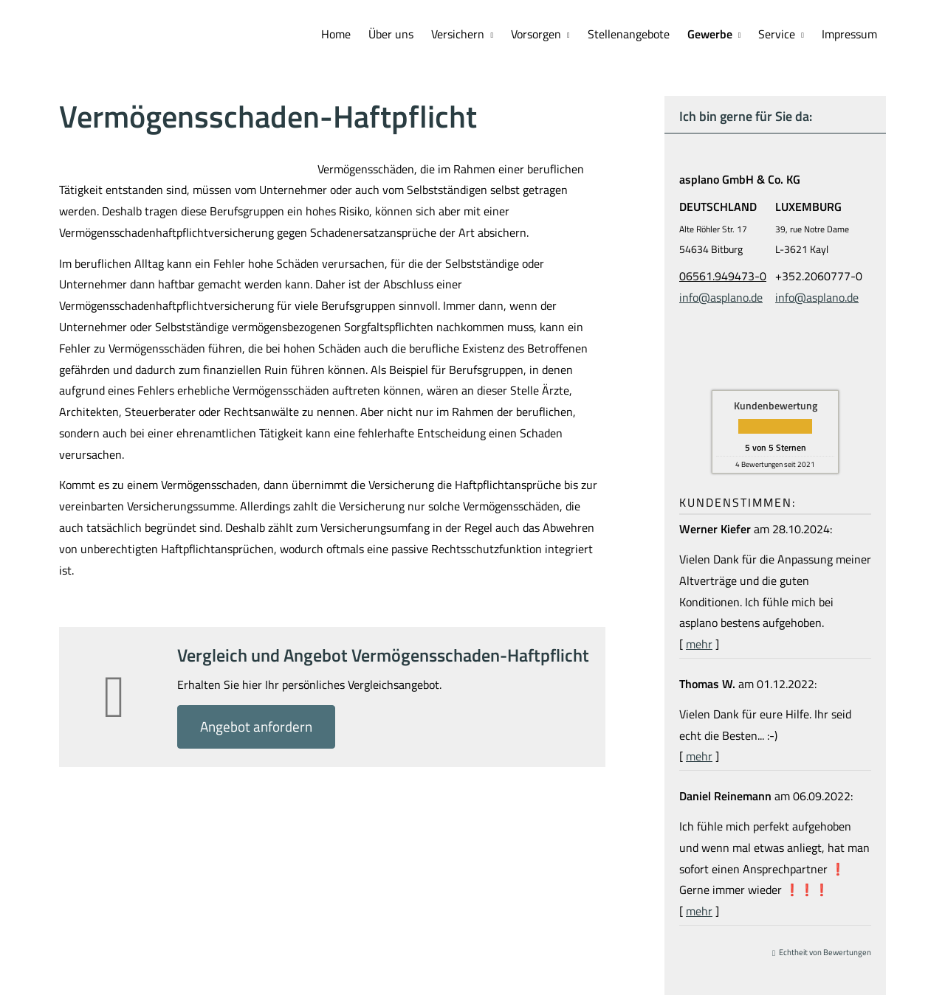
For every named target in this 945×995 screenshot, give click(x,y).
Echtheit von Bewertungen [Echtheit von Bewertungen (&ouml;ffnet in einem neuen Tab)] (825, 952)
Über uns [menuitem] (390, 34)
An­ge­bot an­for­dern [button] (256, 726)
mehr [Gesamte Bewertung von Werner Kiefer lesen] (699, 644)
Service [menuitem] (776, 34)
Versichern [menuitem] (457, 34)
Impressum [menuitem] (849, 34)
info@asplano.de (721, 297)
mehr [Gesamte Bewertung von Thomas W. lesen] (699, 756)
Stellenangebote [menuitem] (629, 34)
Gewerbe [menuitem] (709, 34)
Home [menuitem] (336, 34)
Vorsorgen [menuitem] (536, 34)
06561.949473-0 (722, 276)
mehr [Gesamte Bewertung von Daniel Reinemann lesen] (699, 911)
